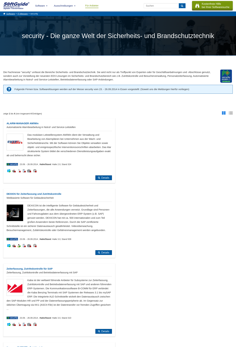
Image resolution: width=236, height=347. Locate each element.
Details (105, 181)
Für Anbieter (92, 5)
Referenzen (8, 324)
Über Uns (7, 320)
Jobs (5, 328)
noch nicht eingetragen (67, 284)
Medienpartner (37, 328)
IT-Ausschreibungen (68, 320)
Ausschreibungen (63, 5)
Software (40, 5)
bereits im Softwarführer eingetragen (27, 284)
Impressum (8, 331)
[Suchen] (182, 5)
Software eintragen (39, 320)
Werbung (35, 324)
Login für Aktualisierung (41, 331)
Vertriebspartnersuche (68, 324)
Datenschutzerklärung (132, 344)
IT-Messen (23, 13)
